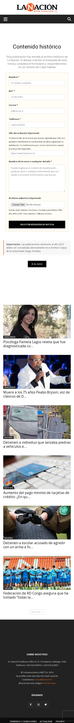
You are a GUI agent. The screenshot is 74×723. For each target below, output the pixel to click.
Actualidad (46, 721)
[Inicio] (37, 642)
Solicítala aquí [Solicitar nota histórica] (49, 683)
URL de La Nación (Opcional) (24, 133)
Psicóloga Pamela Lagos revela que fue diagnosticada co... (34, 344)
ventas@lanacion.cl (43, 679)
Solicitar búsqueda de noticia (37, 224)
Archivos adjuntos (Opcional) (25, 198)
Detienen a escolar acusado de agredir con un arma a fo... (34, 545)
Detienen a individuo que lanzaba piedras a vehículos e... (37, 444)
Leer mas (37, 611)
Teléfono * (15, 119)
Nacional (8, 437)
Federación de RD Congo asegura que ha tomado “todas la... (35, 595)
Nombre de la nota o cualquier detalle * (30, 161)
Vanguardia (9, 337)
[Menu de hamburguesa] (5, 19)
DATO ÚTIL (8, 488)
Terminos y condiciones (23, 721)
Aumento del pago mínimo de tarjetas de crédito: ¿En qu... (36, 494)
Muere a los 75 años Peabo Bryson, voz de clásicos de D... (36, 394)
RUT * (12, 91)
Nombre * (14, 77)
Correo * (13, 105)
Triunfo (8, 588)
